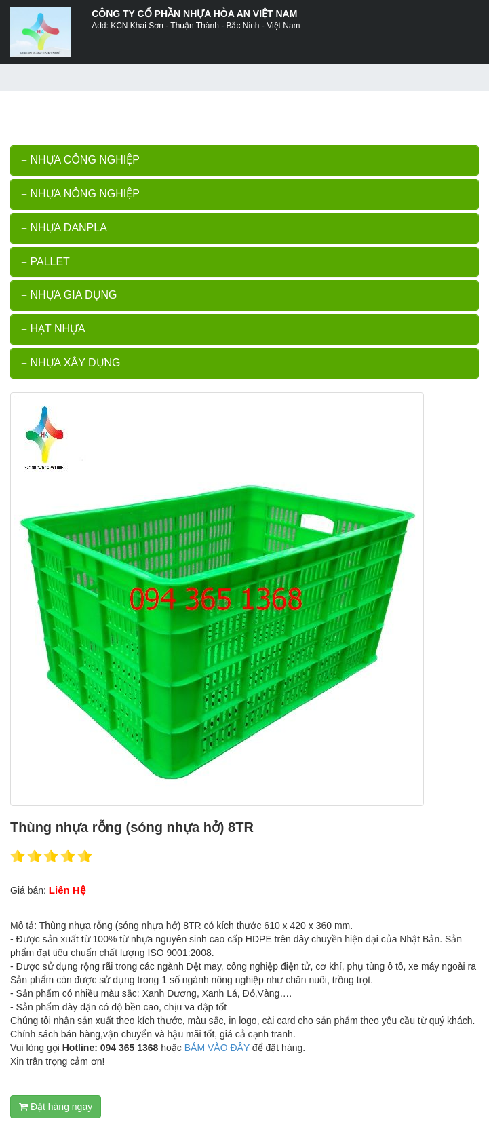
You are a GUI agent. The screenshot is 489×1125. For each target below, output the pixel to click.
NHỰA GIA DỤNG (69, 295)
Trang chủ (44, 111)
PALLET (45, 261)
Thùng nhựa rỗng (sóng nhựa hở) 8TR (169, 111)
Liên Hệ (67, 890)
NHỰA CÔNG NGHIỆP (80, 160)
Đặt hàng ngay (55, 1106)
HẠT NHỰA (53, 329)
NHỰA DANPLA (64, 227)
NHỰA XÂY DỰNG (71, 362)
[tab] (244, 160)
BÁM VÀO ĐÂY (217, 1047)
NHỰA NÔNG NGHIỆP (80, 193)
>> (79, 111)
